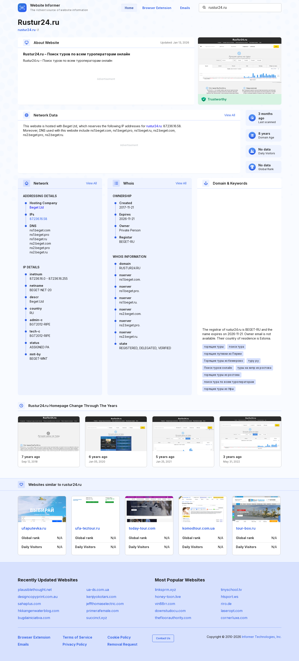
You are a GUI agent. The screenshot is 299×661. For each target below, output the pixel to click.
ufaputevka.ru (34, 528)
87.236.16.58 (38, 219)
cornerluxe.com (234, 618)
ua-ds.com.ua (97, 589)
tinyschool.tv (231, 589)
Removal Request (122, 644)
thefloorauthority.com (173, 618)
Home (129, 8)
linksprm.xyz (165, 589)
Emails (185, 8)
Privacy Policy (75, 644)
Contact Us (163, 638)
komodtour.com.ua (198, 528)
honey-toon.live (168, 596)
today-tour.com (142, 528)
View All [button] (229, 115)
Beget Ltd (37, 207)
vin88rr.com (165, 603)
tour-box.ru (246, 528)
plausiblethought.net (35, 589)
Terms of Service (77, 637)
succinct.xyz (96, 618)
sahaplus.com (29, 603)
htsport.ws (229, 596)
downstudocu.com (170, 610)
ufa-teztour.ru (87, 528)
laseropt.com (232, 610)
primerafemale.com (102, 610)
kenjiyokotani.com (101, 596)
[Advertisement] (106, 91)
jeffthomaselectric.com (105, 603)
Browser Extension (156, 8)
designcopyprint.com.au (38, 596)
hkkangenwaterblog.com (38, 610)
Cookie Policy (119, 637)
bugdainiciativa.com (34, 618)
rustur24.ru (28, 30)
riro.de (226, 603)
